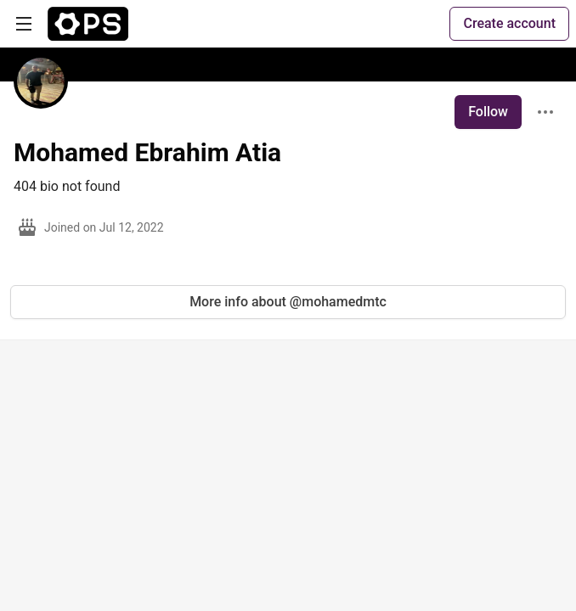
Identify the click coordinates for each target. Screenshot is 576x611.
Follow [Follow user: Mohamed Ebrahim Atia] (488, 112)
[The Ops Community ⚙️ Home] (88, 24)
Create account (509, 23)
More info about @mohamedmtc (288, 302)
